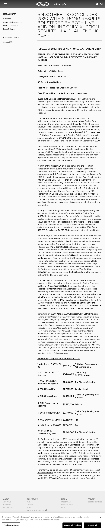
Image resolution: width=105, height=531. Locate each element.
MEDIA (64, 499)
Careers (30, 504)
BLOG (63, 507)
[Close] (101, 517)
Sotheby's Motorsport (37, 510)
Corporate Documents (12, 22)
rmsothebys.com (45, 473)
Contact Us (7, 42)
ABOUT (6, 499)
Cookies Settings (95, 502)
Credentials (66, 502)
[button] (97, 4)
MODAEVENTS (33, 507)
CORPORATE (32, 499)
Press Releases (9, 29)
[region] (52, 522)
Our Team (7, 504)
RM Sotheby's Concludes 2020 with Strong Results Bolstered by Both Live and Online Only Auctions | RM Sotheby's (51, 4)
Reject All (92, 525)
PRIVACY (91, 499)
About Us (7, 502)
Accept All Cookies (72, 525)
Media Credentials (10, 26)
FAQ (28, 502)
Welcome (7, 19)
